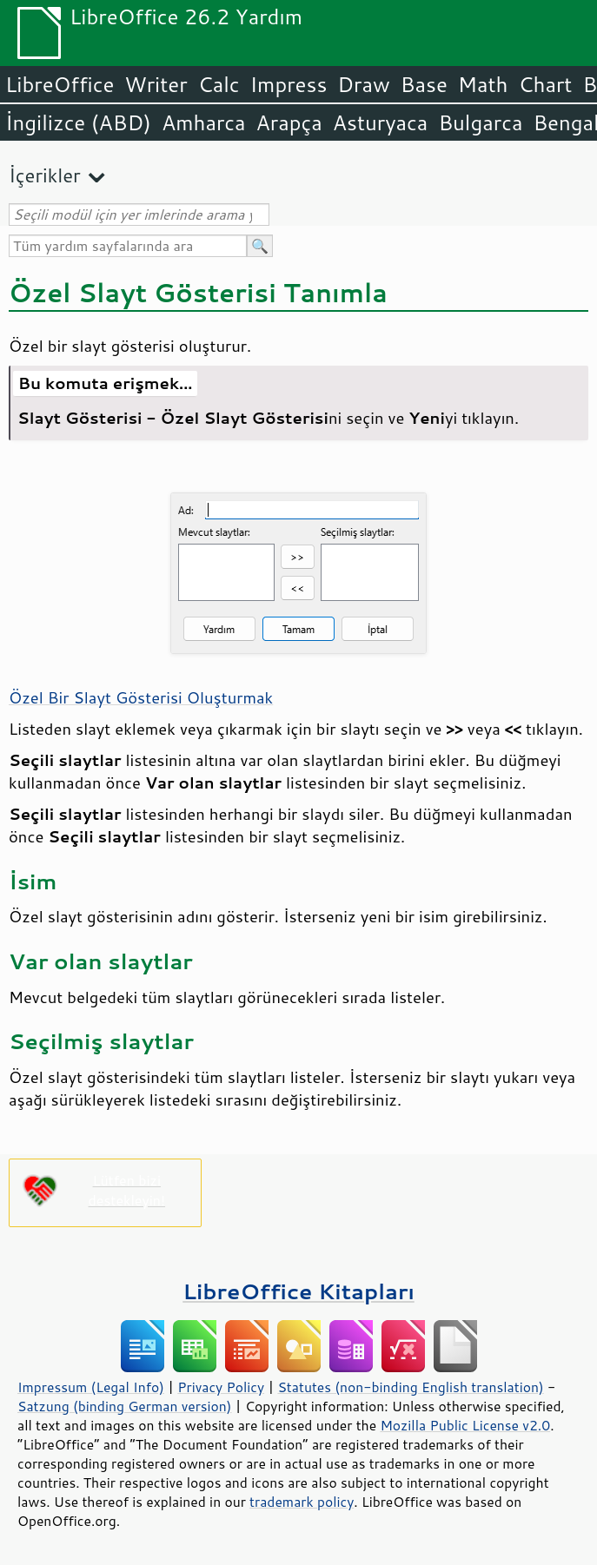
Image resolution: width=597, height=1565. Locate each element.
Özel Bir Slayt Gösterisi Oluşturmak (141, 697)
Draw (363, 84)
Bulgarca (480, 122)
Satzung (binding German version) (124, 1406)
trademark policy (301, 1501)
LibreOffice (59, 84)
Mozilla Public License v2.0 (465, 1425)
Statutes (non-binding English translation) (410, 1387)
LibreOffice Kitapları (298, 1291)
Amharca (204, 122)
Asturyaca (380, 122)
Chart (545, 84)
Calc (219, 84)
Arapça (289, 122)
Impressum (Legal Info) (90, 1387)
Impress (289, 84)
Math (483, 84)
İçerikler (45, 175)
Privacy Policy (220, 1387)
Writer (155, 84)
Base (424, 84)
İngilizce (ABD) (78, 122)
